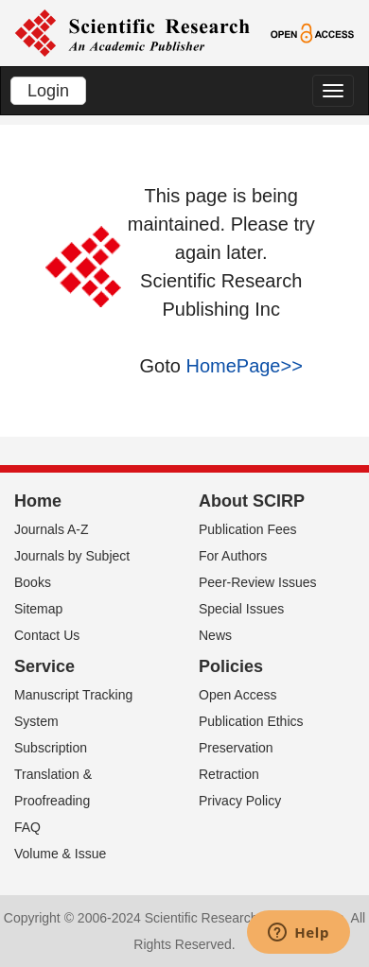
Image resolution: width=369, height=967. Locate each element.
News (215, 635)
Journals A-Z (51, 529)
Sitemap (38, 608)
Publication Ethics (251, 721)
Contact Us (46, 635)
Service (44, 666)
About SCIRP (252, 501)
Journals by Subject (72, 555)
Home (38, 501)
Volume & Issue (60, 853)
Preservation (236, 747)
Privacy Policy (240, 800)
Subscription (50, 747)
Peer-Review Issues (258, 582)
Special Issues (241, 608)
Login (48, 90)
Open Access (238, 694)
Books (32, 582)
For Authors (233, 555)
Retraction (229, 774)
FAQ (27, 827)
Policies (231, 666)
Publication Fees (248, 529)
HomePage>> (243, 365)
